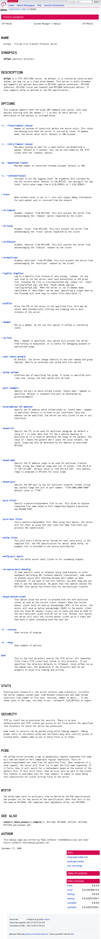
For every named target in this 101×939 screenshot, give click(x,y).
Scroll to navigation (13, 17)
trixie (69, 885)
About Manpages (26, 5)
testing (70, 894)
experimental (15, 9)
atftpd (24, 9)
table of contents (77, 873)
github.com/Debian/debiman (36, 934)
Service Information (54, 5)
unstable (71, 902)
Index (11, 5)
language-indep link (77, 857)
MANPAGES (12, 1)
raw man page (74, 865)
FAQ (39, 5)
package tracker (75, 861)
